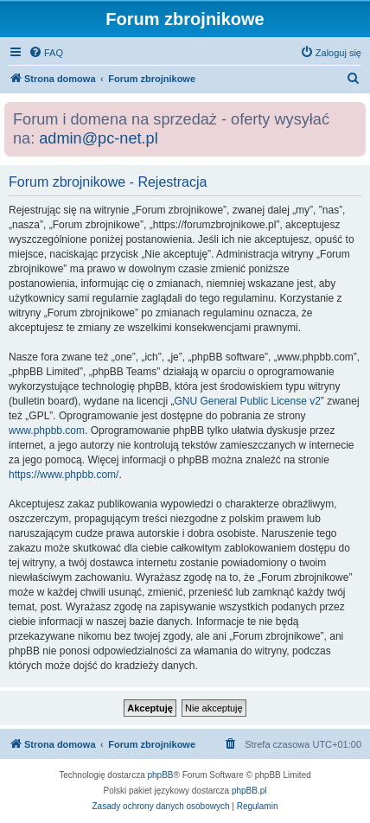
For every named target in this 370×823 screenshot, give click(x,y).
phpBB (161, 775)
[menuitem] (46, 52)
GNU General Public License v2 (247, 401)
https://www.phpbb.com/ (63, 475)
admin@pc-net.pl (98, 138)
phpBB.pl (249, 790)
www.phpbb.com (47, 430)
